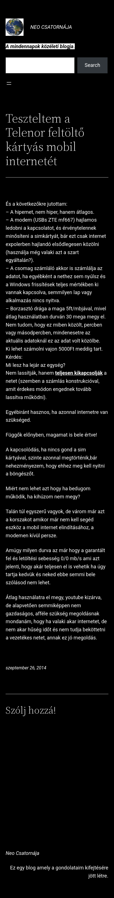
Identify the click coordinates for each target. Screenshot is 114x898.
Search (92, 65)
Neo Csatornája (51, 27)
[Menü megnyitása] (9, 83)
